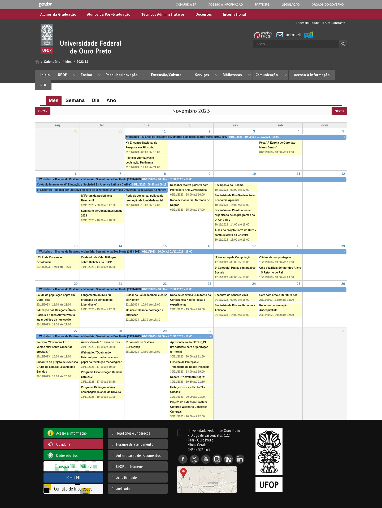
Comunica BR (186, 4)
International (234, 14)
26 (343, 284)
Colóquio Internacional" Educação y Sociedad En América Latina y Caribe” (84, 184)
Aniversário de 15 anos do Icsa (100, 342)
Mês (69, 62)
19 (343, 246)
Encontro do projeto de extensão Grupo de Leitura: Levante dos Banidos (57, 367)
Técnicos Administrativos (163, 14)
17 (254, 246)
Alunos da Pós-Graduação (108, 14)
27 (75, 331)
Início (37, 61)
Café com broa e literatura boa (278, 295)
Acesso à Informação (311, 74)
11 (298, 174)
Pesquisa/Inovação (121, 74)
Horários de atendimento (134, 444)
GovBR (45, 4)
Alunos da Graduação (58, 14)
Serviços (202, 74)
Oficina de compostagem (275, 257)
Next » (339, 111)
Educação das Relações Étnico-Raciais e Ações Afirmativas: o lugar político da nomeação (57, 315)
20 (75, 284)
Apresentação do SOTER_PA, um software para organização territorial (189, 347)
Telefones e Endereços (133, 433)
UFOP (62, 74)
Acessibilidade (307, 23)
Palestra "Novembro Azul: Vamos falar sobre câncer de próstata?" (55, 347)
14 (120, 246)
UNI (73, 477)
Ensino (86, 74)
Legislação (290, 4)
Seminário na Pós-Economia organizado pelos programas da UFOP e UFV (235, 215)
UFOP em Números (129, 466)
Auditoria (123, 488)
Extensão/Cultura (166, 74)
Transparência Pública (73, 466)
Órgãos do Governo (328, 4)
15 (165, 246)
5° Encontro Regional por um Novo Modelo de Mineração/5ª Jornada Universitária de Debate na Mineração (104, 189)
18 (298, 246)
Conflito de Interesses (73, 488)
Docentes (204, 14)
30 (209, 331)
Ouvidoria (63, 444)
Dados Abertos (66, 455)
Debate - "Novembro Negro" (188, 377)
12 (343, 174)
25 (298, 284)
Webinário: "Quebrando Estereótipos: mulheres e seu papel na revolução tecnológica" (101, 357)
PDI (43, 85)
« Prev (42, 111)
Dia (95, 100)
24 (254, 284)
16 (209, 246)
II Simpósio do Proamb (229, 185)
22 (165, 284)
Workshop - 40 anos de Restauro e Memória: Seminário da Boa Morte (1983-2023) (177, 136)
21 (120, 284)
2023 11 (82, 62)
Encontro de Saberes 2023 (231, 295)
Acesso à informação (226, 4)
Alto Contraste (334, 23)
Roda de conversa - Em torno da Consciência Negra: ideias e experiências (190, 300)
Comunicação (266, 74)
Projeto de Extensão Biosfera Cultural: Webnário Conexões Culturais (188, 407)
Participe (262, 4)
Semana (75, 100)
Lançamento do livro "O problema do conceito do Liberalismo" (97, 300)
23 (209, 284)
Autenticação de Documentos (138, 455)
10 (254, 174)
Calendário (52, 62)
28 (120, 331)
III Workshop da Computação (233, 257)
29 (165, 331)
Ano (111, 100)
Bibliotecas (232, 74)
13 (75, 246)
